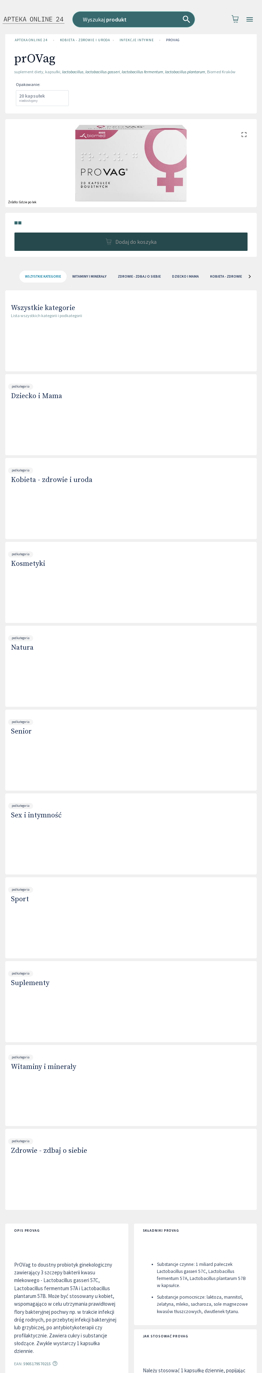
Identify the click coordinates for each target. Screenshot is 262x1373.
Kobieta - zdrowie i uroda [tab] (233, 277)
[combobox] (133, 19)
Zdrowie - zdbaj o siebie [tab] (139, 277)
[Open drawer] (250, 19)
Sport (20, 899)
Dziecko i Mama (36, 396)
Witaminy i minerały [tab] (89, 277)
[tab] (43, 277)
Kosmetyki (28, 563)
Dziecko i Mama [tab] (185, 277)
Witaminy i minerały (43, 1067)
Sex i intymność (36, 815)
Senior (21, 731)
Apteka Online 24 (31, 40)
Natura (22, 647)
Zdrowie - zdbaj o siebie (49, 1150)
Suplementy (30, 983)
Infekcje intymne (137, 40)
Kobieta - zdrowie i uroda (83, 40)
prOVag (172, 40)
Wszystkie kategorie (43, 308)
